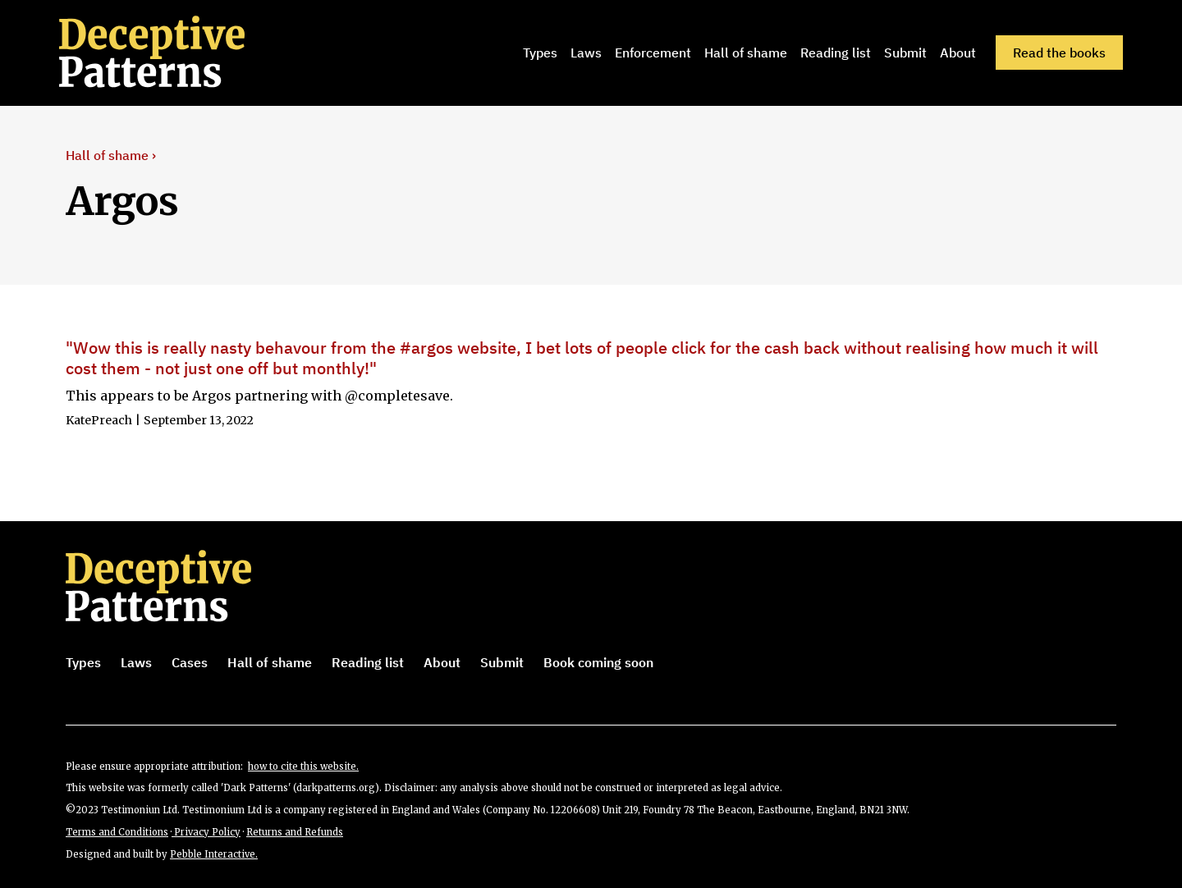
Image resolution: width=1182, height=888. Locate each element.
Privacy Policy (206, 832)
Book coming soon (598, 662)
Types (540, 52)
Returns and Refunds (294, 832)
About (958, 52)
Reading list (835, 52)
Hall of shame (745, 52)
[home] (175, 52)
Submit (905, 52)
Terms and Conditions (117, 832)
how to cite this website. (303, 766)
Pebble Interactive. (214, 854)
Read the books (1059, 52)
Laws (586, 52)
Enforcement (653, 52)
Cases (190, 662)
